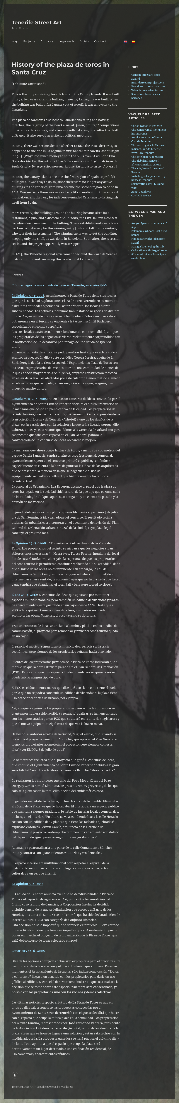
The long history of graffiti (147, 156)
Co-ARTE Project (141, 195)
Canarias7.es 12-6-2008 (29, 399)
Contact (106, 41)
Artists (84, 41)
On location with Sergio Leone (149, 250)
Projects (29, 41)
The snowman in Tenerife (146, 126)
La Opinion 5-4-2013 (27, 884)
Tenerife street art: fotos (145, 74)
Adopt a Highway (141, 191)
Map (15, 41)
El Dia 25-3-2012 (24, 595)
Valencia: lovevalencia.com (147, 90)
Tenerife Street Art (37, 22)
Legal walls (66, 41)
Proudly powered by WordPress (55, 1086)
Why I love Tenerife (142, 153)
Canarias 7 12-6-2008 (28, 951)
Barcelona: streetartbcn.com (148, 86)
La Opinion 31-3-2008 (28, 295)
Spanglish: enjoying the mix (147, 246)
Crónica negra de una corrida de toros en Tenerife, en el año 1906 (59, 285)
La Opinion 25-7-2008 (29, 543)
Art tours (46, 41)
